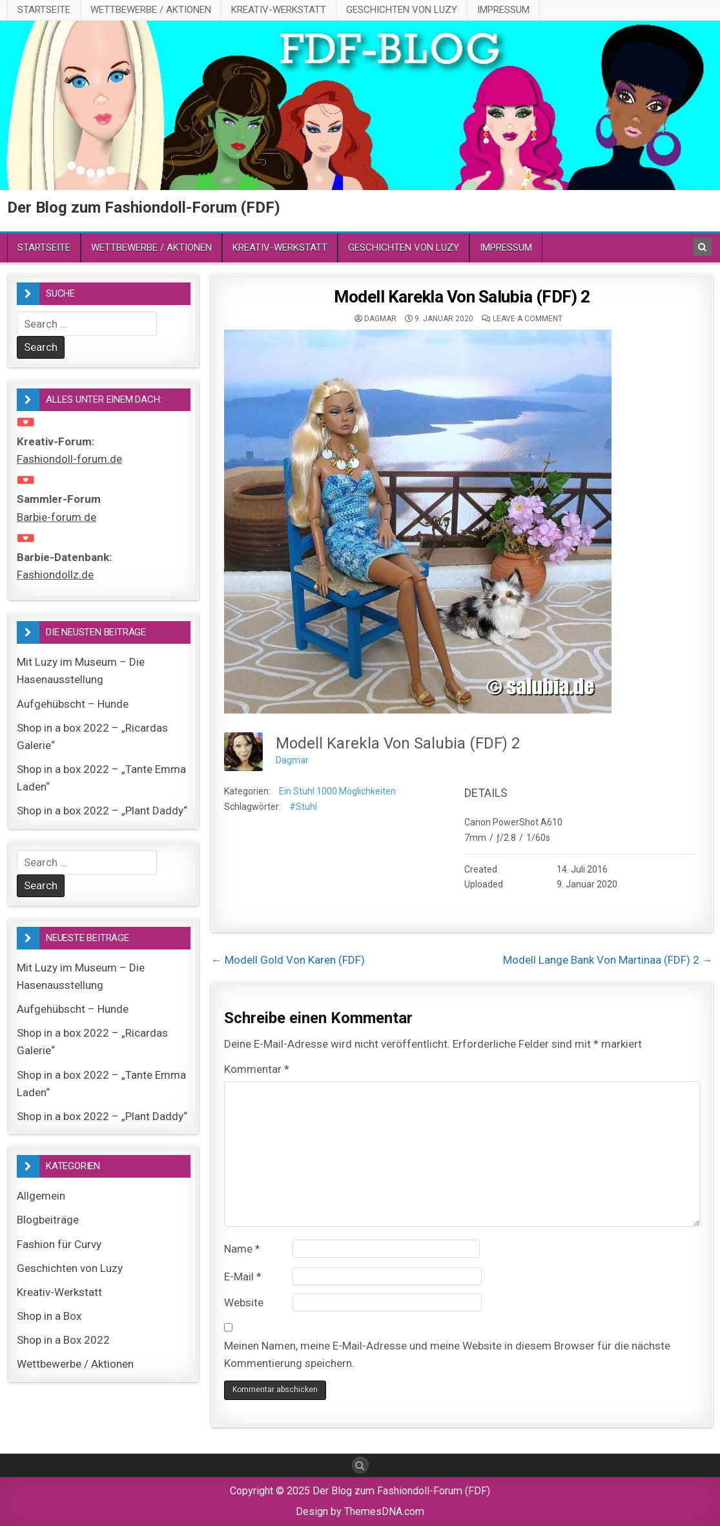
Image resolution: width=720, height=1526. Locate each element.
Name (242, 1248)
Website (243, 1302)
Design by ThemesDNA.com (360, 1511)
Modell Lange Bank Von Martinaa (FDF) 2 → (608, 959)
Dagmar (380, 318)
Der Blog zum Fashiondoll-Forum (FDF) (143, 207)
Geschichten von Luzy (401, 10)
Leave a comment (527, 318)
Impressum (503, 10)
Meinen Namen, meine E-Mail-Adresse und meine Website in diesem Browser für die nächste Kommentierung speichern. (447, 1354)
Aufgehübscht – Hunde (73, 703)
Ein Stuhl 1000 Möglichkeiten (337, 791)
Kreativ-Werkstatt (278, 10)
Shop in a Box (49, 1315)
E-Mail (243, 1276)
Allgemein (41, 1195)
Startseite (43, 10)
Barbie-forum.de (56, 517)
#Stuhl (303, 806)
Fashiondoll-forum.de (69, 458)
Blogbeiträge (48, 1219)
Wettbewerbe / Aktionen (150, 10)
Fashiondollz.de (55, 574)
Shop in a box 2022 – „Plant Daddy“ (102, 810)
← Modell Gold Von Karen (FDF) (288, 959)
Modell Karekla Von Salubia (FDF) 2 (462, 296)
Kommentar (256, 1069)
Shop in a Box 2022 (63, 1339)
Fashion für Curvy (59, 1244)
